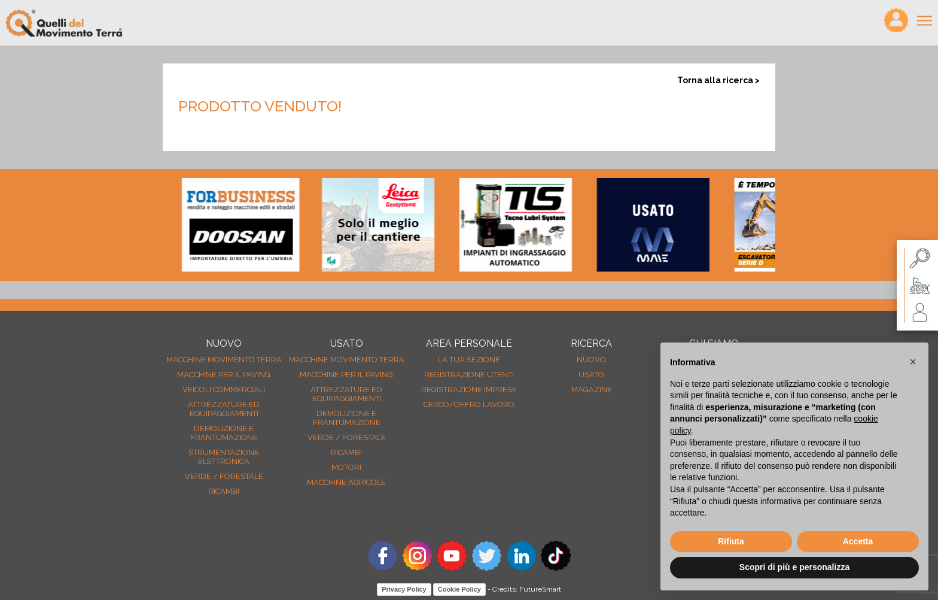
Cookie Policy (459, 589)
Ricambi (223, 491)
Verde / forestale (224, 476)
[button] (912, 361)
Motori (346, 467)
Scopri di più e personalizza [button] (794, 567)
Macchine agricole (346, 482)
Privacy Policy (404, 589)
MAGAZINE (591, 389)
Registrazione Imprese (469, 389)
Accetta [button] (858, 541)
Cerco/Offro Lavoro (469, 404)
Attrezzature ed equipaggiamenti (224, 409)
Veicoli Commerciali (223, 389)
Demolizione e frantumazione (224, 433)
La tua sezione (469, 359)
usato (591, 374)
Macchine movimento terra (224, 359)
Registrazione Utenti (469, 374)
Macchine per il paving (223, 374)
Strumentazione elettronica (223, 457)
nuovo (591, 359)
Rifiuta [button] (731, 541)
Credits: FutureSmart (526, 589)
